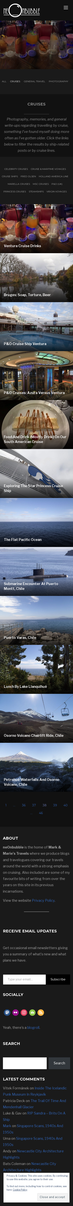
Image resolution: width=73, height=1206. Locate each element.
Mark (7, 1126)
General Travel (34, 81)
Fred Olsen (28, 176)
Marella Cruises (19, 183)
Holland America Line (53, 176)
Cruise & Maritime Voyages (48, 168)
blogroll (33, 1027)
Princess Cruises (14, 191)
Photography (58, 81)
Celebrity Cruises (16, 168)
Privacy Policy (43, 900)
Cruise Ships (10, 176)
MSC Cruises (41, 183)
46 (41, 813)
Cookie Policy (20, 1189)
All (4, 81)
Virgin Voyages (57, 191)
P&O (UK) (57, 183)
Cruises (15, 81)
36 (23, 805)
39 (55, 805)
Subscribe (58, 979)
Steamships (36, 191)
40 (66, 805)
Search (59, 1063)
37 (34, 805)
